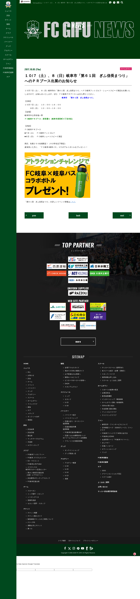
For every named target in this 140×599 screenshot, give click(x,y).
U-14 (66, 472)
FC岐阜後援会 (8, 68)
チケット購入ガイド (35, 516)
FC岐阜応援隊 (8, 72)
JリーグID (31, 522)
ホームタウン (8, 59)
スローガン (32, 491)
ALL (29, 372)
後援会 (30, 420)
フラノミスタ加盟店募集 (73, 441)
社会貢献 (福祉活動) (109, 409)
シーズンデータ (33, 497)
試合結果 (31, 429)
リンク (104, 452)
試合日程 (31, 432)
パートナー (8, 42)
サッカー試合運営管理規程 (107, 491)
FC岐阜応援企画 (33, 481)
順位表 (30, 435)
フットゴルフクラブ (109, 412)
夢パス (30, 529)
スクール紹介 (107, 477)
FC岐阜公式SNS (108, 436)
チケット (8, 20)
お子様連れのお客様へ (73, 374)
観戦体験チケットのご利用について (40, 519)
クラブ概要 (62, 540)
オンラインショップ (72, 450)
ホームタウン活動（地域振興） (113, 402)
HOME (21, 3)
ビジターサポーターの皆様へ (75, 380)
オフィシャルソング (109, 449)
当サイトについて (74, 540)
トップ (67, 396)
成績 (66, 479)
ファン (8, 64)
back (78, 215)
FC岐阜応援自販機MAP (73, 432)
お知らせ (31, 375)
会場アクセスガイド (72, 367)
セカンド (68, 399)
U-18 (66, 405)
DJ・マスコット (33, 461)
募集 (29, 407)
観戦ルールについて (72, 377)
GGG (104, 470)
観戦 (8, 24)
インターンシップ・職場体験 (112, 399)
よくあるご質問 (103, 482)
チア (8, 77)
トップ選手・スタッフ (36, 494)
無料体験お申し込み (109, 377)
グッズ (8, 46)
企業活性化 (106, 393)
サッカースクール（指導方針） (113, 367)
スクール (8, 55)
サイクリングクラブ (109, 415)
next (125, 215)
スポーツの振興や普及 (110, 390)
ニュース (8, 11)
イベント (31, 385)
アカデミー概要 (70, 463)
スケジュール (8, 37)
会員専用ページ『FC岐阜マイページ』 (116, 439)
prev (31, 215)
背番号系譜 (32, 500)
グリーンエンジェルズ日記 (111, 474)
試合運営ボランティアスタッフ (39, 478)
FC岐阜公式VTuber (35, 464)
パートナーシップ (71, 418)
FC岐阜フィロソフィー (36, 454)
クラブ (8, 33)
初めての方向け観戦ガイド (74, 371)
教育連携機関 (107, 396)
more (84, 341)
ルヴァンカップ (33, 445)
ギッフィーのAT (33, 417)
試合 (8, 15)
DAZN (67, 383)
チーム (8, 28)
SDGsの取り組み (108, 405)
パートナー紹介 (70, 415)
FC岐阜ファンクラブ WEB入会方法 (115, 433)
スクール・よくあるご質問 (111, 380)
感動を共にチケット (35, 525)
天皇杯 (30, 442)
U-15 (66, 402)
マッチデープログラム (36, 439)
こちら (73, 202)
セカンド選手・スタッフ (36, 503)
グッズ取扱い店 (70, 453)
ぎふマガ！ (106, 443)
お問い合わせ (103, 487)
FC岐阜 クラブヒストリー (37, 458)
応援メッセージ (107, 446)
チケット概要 (32, 513)
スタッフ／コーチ (108, 374)
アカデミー (8, 50)
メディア (31, 413)
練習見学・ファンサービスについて (115, 424)
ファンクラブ (32, 404)
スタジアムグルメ (71, 387)
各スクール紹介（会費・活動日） (114, 371)
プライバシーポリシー (90, 540)
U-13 (66, 475)
